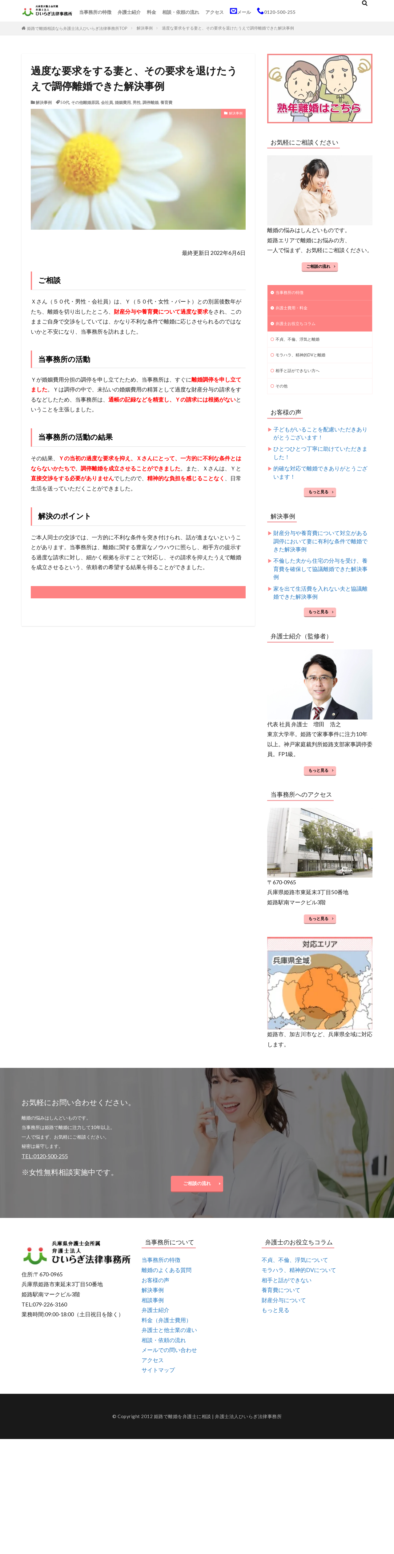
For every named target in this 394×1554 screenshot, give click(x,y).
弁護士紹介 (129, 12)
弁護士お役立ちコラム (298, 326)
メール (240, 11)
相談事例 (153, 1310)
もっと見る (318, 498)
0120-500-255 (276, 11)
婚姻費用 (123, 102)
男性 (137, 102)
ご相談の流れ (318, 266)
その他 (282, 392)
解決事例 (145, 28)
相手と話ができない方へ (300, 376)
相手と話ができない (287, 1290)
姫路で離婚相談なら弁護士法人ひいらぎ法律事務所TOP (77, 28)
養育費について (281, 1300)
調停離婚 (151, 102)
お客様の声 (155, 1290)
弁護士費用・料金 (293, 309)
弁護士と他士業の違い (169, 1340)
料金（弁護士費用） (166, 1330)
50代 (64, 102)
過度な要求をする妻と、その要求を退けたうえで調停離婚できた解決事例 (228, 28)
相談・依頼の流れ (180, 12)
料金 (151, 12)
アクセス (214, 12)
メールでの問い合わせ (169, 1360)
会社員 (107, 102)
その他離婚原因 (85, 102)
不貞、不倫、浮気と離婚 (300, 343)
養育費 (166, 102)
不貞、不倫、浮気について (295, 1270)
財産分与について (284, 1310)
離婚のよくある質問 (166, 1280)
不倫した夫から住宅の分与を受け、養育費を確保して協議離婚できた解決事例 (320, 576)
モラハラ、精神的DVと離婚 (304, 359)
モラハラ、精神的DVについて (299, 1280)
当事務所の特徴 (95, 12)
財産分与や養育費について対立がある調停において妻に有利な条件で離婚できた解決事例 (320, 548)
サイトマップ (158, 1380)
